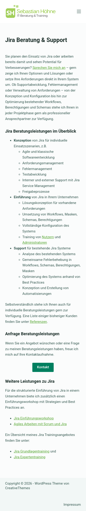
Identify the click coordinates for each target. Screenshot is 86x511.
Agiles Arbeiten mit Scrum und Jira (40, 424)
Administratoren (34, 242)
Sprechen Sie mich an (49, 68)
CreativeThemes (17, 488)
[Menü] (79, 11)
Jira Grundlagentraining (32, 451)
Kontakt (43, 367)
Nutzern (48, 237)
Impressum (72, 505)
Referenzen (38, 322)
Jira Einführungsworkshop (34, 418)
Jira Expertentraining (29, 457)
